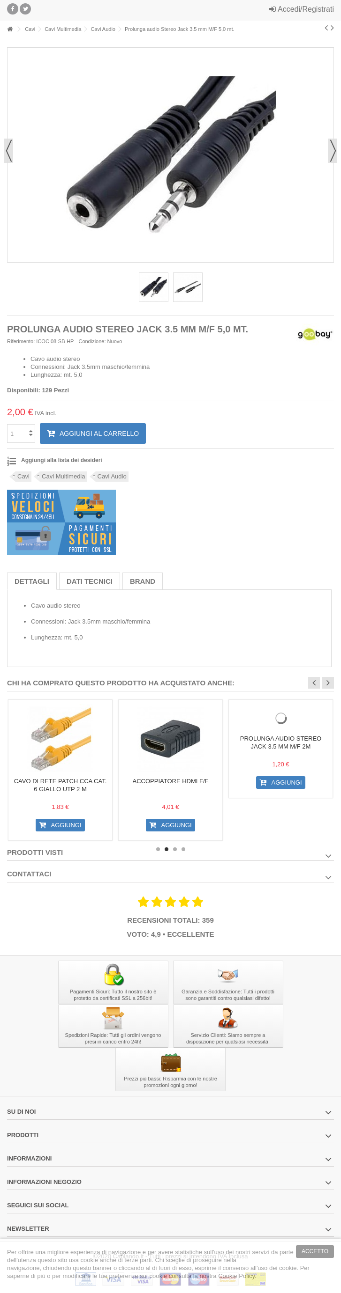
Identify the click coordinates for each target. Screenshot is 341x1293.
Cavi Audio (112, 476)
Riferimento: (21, 341)
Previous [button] (314, 683)
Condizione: (92, 341)
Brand (142, 581)
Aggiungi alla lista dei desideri (61, 460)
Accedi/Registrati (301, 9)
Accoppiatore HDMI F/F (170, 781)
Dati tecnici (90, 581)
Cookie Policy (236, 1275)
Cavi (23, 476)
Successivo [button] (332, 151)
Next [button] (328, 683)
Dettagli (32, 581)
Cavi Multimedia (63, 476)
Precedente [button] (8, 151)
